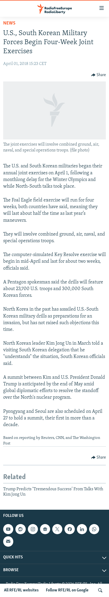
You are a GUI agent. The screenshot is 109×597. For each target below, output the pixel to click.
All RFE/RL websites (21, 590)
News (9, 23)
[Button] (98, 75)
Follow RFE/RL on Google (67, 590)
